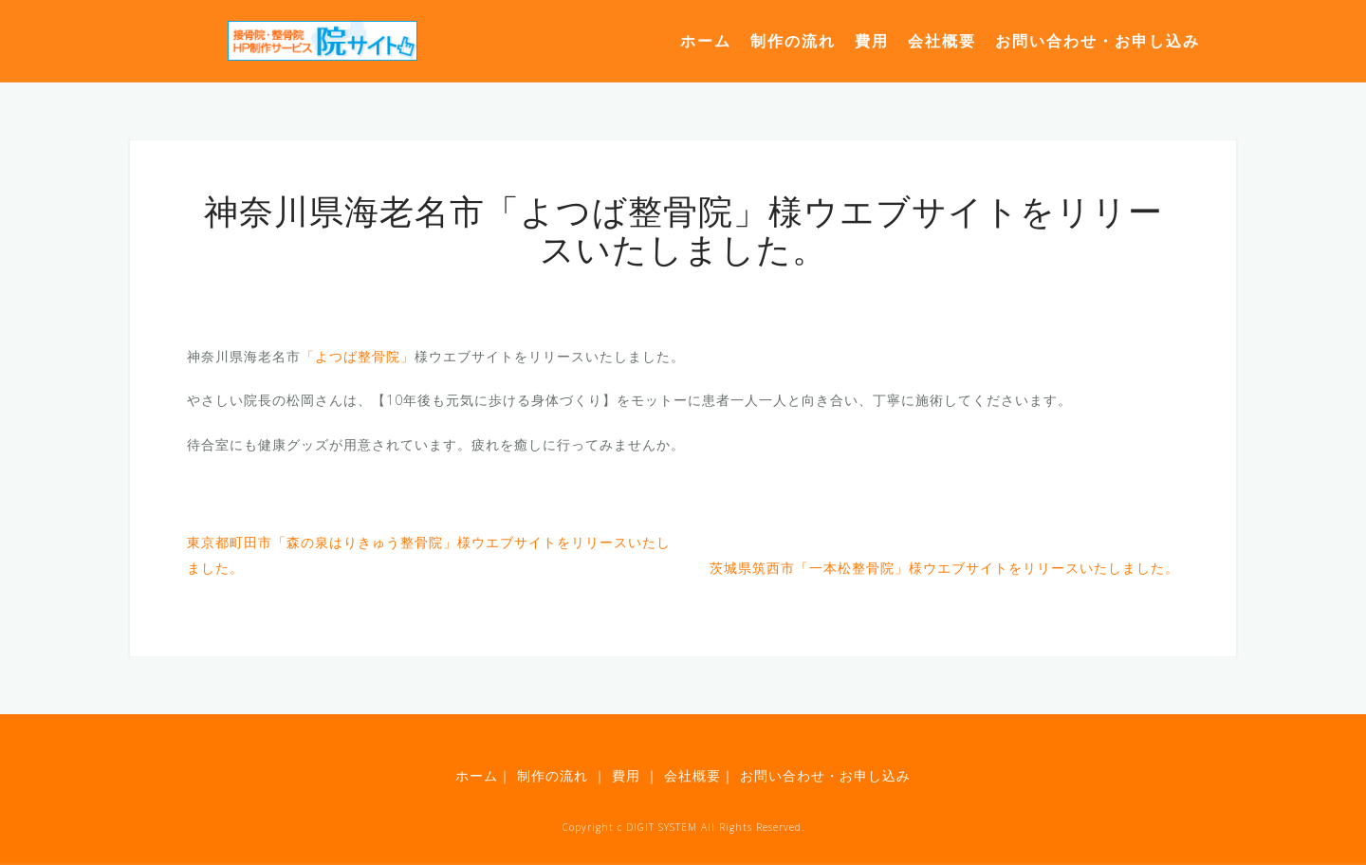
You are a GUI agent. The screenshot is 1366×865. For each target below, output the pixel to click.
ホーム (705, 40)
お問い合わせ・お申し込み (1097, 40)
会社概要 (942, 40)
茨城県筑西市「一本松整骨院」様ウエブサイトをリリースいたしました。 (944, 568)
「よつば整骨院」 (358, 356)
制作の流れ (793, 40)
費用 (872, 40)
